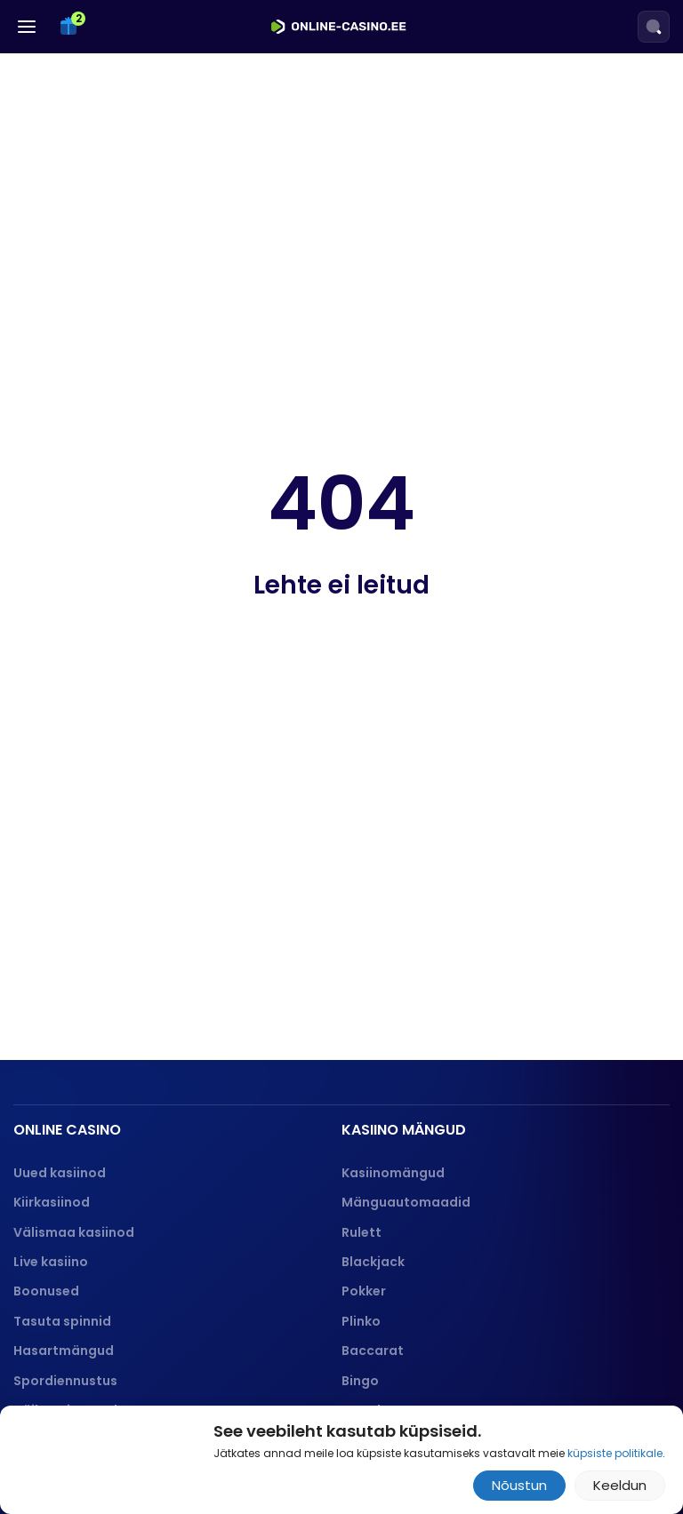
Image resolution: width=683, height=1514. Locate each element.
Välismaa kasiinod (73, 1232)
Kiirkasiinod (51, 1202)
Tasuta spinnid (62, 1321)
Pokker (364, 1291)
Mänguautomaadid (406, 1202)
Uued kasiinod (59, 1173)
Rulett (362, 1232)
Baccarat (373, 1350)
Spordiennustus (65, 1381)
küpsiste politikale (615, 1453)
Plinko (361, 1321)
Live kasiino (50, 1262)
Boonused (46, 1291)
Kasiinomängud (393, 1173)
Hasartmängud (63, 1350)
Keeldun (620, 1485)
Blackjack (373, 1262)
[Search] (654, 27)
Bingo (360, 1381)
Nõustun (519, 1485)
